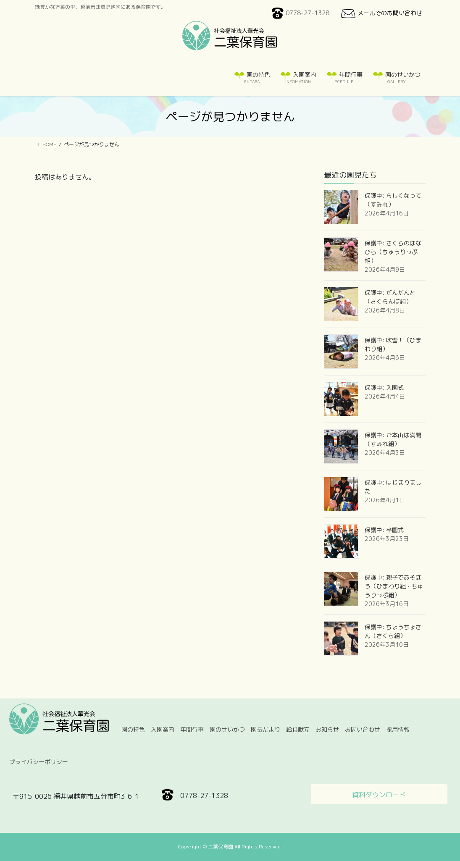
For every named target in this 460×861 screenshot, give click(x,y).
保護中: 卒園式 (384, 530)
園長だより (265, 729)
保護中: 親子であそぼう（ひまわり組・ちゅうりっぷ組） (394, 586)
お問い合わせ (362, 729)
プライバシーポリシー (38, 762)
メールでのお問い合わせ (380, 13)
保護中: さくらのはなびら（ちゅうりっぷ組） (393, 252)
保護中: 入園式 (384, 387)
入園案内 (162, 729)
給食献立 (298, 729)
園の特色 (133, 729)
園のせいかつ (227, 729)
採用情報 (398, 729)
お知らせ (327, 729)
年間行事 (192, 729)
